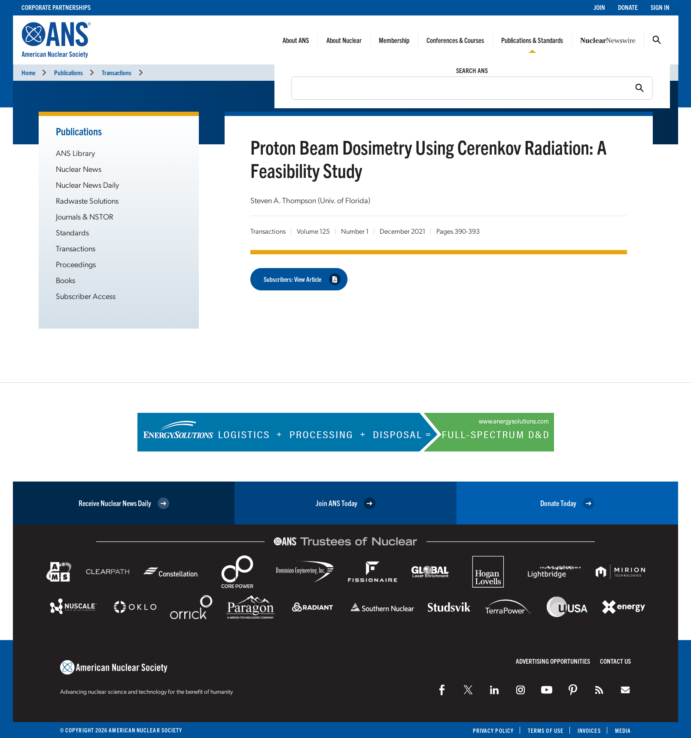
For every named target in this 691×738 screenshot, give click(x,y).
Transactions (116, 72)
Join (599, 7)
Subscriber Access (86, 296)
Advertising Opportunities (553, 661)
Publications (68, 72)
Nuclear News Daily (87, 184)
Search (657, 39)
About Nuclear (344, 40)
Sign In (660, 7)
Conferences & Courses (455, 40)
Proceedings (76, 264)
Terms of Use (545, 730)
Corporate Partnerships (56, 7)
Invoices (589, 730)
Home (28, 72)
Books (65, 280)
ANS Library (75, 153)
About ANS (296, 40)
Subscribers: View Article (302, 279)
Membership (394, 40)
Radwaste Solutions (87, 200)
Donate (628, 7)
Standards (72, 232)
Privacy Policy (493, 730)
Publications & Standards (532, 40)
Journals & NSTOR (84, 216)
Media (623, 730)
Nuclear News (78, 169)
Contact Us (615, 661)
